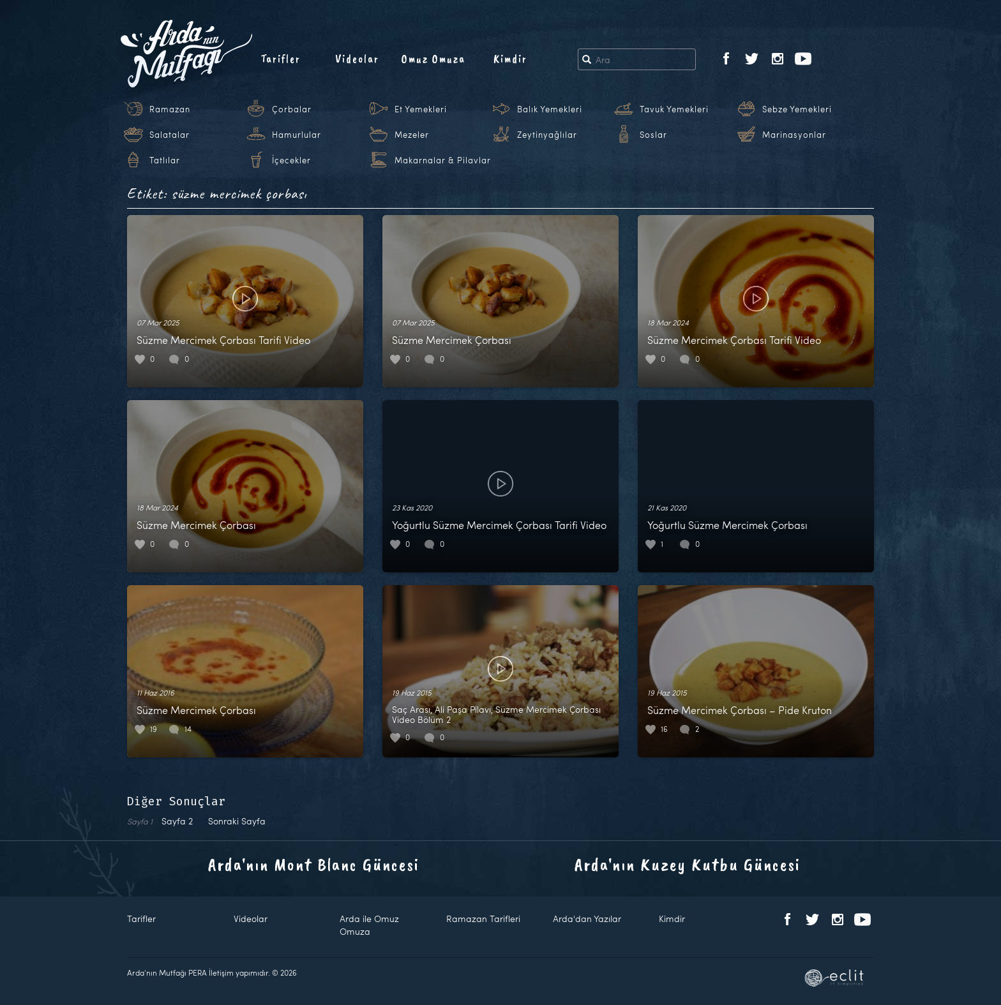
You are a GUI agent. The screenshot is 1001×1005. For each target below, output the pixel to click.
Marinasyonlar (794, 134)
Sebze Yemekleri (797, 109)
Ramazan (169, 109)
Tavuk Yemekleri (674, 109)
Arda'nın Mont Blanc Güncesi (313, 864)
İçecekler (291, 160)
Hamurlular (296, 134)
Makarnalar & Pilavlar (443, 160)
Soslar (653, 134)
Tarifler (280, 59)
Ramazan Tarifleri (483, 918)
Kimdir (510, 59)
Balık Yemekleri (549, 109)
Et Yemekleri (421, 109)
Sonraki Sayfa (237, 821)
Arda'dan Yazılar (587, 918)
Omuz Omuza (433, 59)
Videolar (357, 59)
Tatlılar (164, 160)
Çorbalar (292, 109)
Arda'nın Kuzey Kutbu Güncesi (688, 864)
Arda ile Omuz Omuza (369, 924)
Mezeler (412, 134)
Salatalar (169, 134)
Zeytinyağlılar (547, 134)
